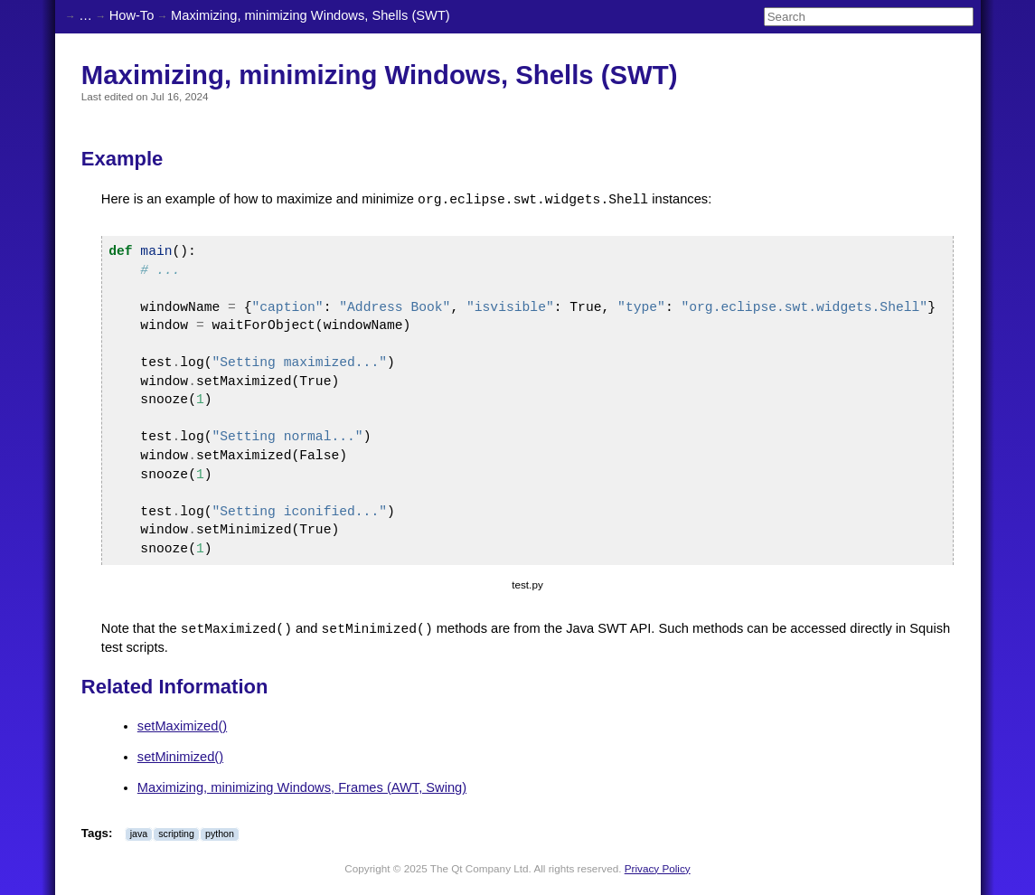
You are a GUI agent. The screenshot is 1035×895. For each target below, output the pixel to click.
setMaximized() (182, 726)
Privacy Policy (658, 868)
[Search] (869, 16)
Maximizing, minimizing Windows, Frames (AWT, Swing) (301, 787)
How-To (132, 15)
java (139, 833)
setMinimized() (180, 756)
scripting (176, 833)
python (219, 833)
